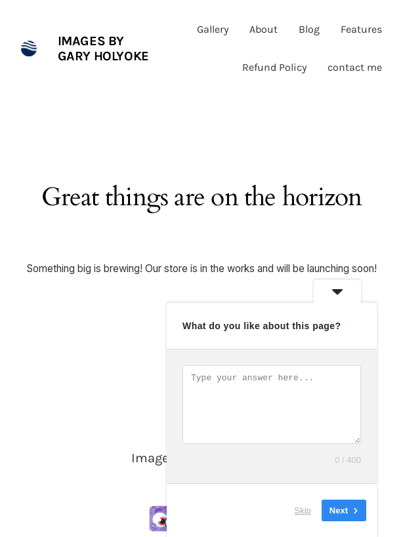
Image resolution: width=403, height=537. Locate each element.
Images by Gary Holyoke (103, 48)
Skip (303, 510)
